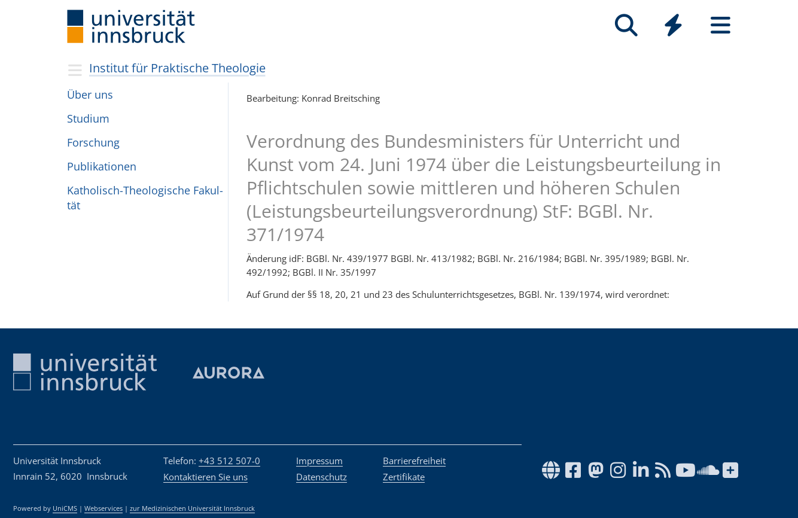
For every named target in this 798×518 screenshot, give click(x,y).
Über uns (90, 94)
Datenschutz (321, 477)
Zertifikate (404, 477)
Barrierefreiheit (414, 461)
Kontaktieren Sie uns (205, 477)
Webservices (103, 508)
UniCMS (65, 508)
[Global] (673, 26)
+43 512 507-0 (229, 461)
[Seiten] (720, 25)
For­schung (93, 142)
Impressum (319, 461)
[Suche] (626, 25)
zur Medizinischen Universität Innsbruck (192, 508)
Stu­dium (88, 118)
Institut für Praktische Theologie (177, 68)
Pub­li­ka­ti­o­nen (101, 166)
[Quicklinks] (673, 25)
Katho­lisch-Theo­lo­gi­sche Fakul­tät (145, 197)
